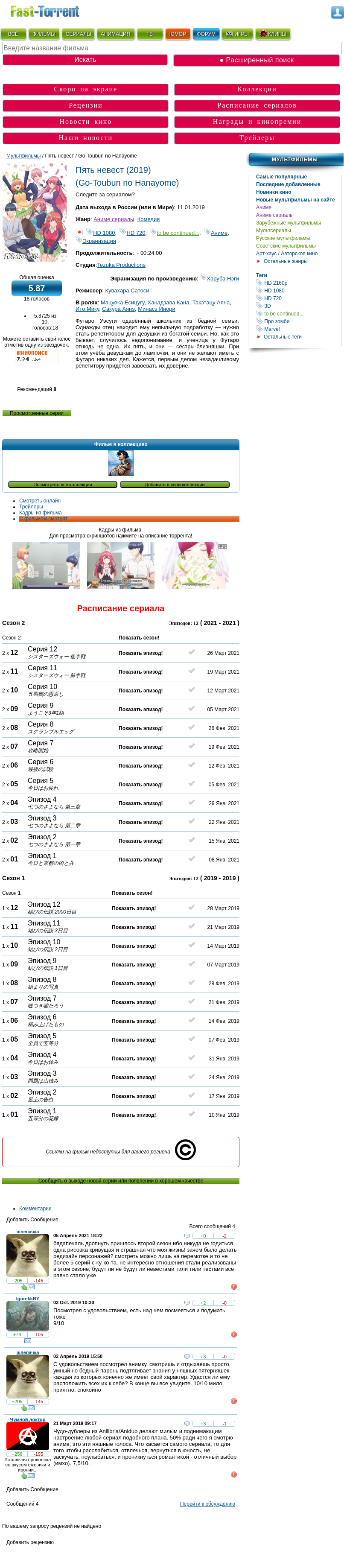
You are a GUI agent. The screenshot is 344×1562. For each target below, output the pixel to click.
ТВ (149, 34)
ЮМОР (177, 34)
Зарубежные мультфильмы (288, 223)
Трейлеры (257, 137)
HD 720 (298, 298)
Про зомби (298, 321)
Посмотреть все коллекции (63, 484)
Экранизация (96, 241)
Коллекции (257, 89)
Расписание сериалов (257, 105)
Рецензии (85, 105)
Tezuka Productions (121, 265)
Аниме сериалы (275, 215)
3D (298, 306)
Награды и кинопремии (257, 121)
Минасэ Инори (156, 309)
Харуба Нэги (219, 278)
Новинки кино (274, 192)
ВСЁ (13, 34)
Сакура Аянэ (118, 309)
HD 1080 (298, 290)
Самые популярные (281, 177)
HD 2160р (298, 283)
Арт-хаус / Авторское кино (287, 254)
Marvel (298, 329)
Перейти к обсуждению (207, 1504)
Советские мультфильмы (286, 246)
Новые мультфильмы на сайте (295, 200)
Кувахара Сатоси (127, 290)
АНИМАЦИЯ (115, 34)
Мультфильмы (295, 160)
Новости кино (85, 121)
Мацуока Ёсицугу (122, 302)
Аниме (263, 207)
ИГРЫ (237, 34)
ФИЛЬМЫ (43, 34)
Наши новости (86, 137)
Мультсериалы (273, 231)
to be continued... (298, 313)
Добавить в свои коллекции (174, 484)
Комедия (148, 219)
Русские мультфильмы (283, 238)
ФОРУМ (206, 34)
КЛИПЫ (272, 34)
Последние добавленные (288, 184)
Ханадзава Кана (168, 302)
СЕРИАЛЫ (78, 34)
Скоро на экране (86, 89)
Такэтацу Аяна (211, 302)
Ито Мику (87, 309)
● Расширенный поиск (256, 60)
